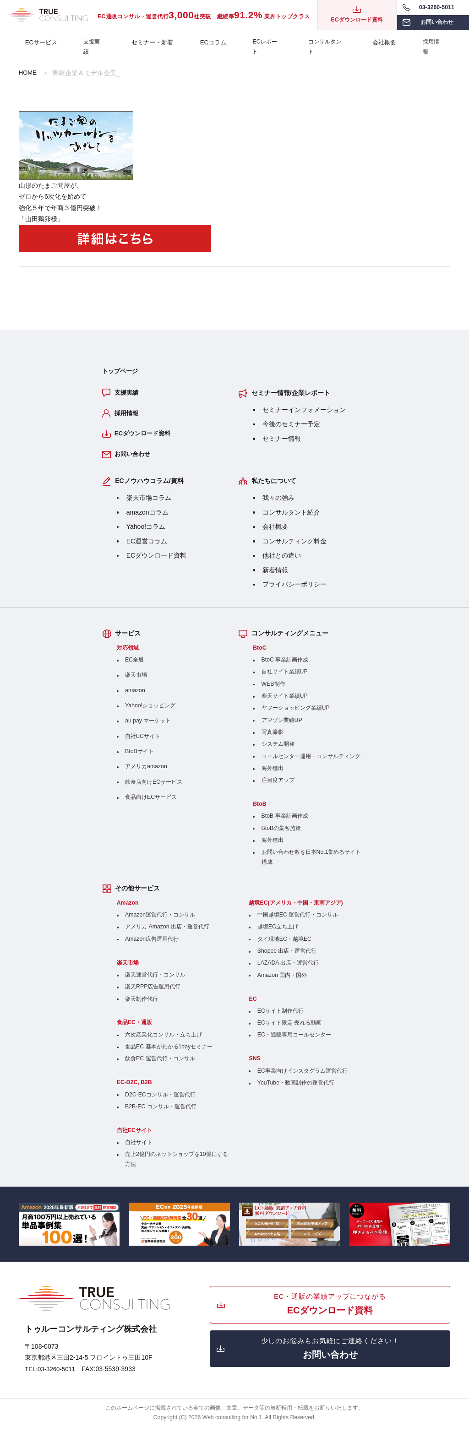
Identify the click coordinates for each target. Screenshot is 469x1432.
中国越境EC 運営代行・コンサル (297, 920)
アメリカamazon (146, 772)
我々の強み (278, 503)
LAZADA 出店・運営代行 (288, 969)
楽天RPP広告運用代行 (152, 992)
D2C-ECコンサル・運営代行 (160, 1100)
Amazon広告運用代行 (152, 944)
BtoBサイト (139, 757)
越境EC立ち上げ (277, 932)
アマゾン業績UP (282, 725)
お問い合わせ (134, 459)
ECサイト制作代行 (280, 1016)
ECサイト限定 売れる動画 (289, 1028)
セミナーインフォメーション (304, 410)
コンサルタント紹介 (291, 517)
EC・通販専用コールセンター (294, 1040)
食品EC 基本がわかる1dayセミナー (169, 1052)
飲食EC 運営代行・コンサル (160, 1064)
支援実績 (94, 44)
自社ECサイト (142, 741)
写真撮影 (273, 737)
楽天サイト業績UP (285, 701)
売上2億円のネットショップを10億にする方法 (176, 1165)
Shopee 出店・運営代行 (287, 956)
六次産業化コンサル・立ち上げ (163, 1040)
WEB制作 (273, 689)
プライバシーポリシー (294, 590)
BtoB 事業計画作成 (285, 822)
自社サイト (139, 1148)
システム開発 (278, 750)
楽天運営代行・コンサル (155, 980)
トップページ (121, 371)
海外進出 (273, 773)
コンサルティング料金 (294, 546)
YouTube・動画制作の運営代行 (295, 1088)
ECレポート (264, 44)
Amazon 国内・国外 (282, 980)
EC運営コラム (146, 546)
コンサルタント (326, 44)
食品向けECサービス (151, 802)
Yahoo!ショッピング (150, 711)
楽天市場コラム (148, 503)
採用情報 (432, 44)
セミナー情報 (281, 439)
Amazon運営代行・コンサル (160, 920)
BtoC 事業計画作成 (285, 665)
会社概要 (383, 44)
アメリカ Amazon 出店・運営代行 (167, 932)
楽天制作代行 (141, 1004)
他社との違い (281, 561)
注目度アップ (278, 786)
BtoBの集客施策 (281, 833)
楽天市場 (136, 681)
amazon (135, 696)
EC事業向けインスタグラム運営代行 (302, 1076)
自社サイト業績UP (285, 677)
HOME (28, 73)
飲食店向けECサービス (153, 787)
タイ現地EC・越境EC (284, 944)
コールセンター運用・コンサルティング (311, 762)
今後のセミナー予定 (291, 425)
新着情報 (275, 575)
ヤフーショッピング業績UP (296, 714)
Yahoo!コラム (145, 532)
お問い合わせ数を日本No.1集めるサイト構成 (311, 863)
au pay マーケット (148, 726)
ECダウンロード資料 (145, 437)
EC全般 (134, 665)
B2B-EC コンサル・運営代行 (160, 1112)
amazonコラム (147, 517)
